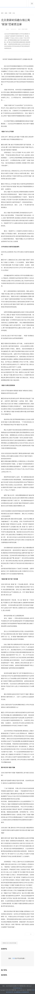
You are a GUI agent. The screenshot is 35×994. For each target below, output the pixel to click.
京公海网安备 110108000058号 (21, 992)
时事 (10, 13)
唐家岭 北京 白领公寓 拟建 (9, 943)
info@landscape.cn (17, 988)
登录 (13, 958)
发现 (6, 13)
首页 (2, 13)
